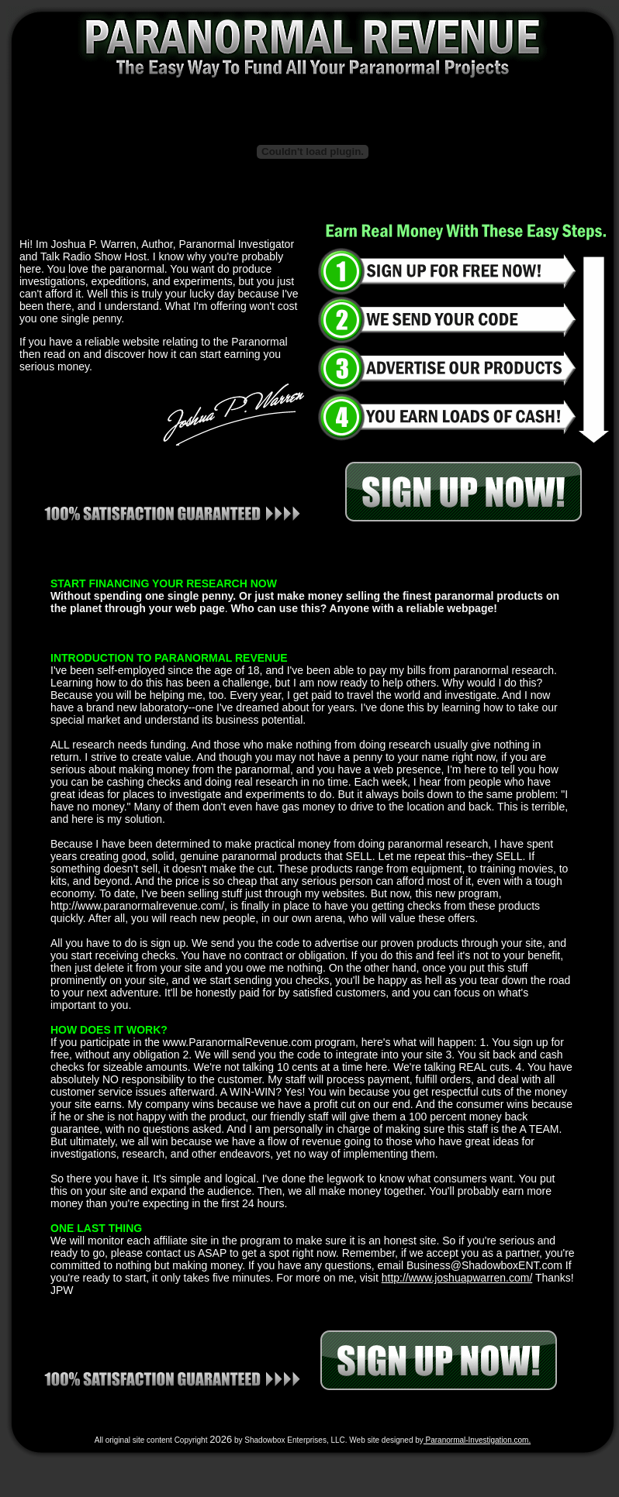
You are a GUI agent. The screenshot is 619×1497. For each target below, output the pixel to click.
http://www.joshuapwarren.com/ (457, 1278)
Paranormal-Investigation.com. (477, 1440)
